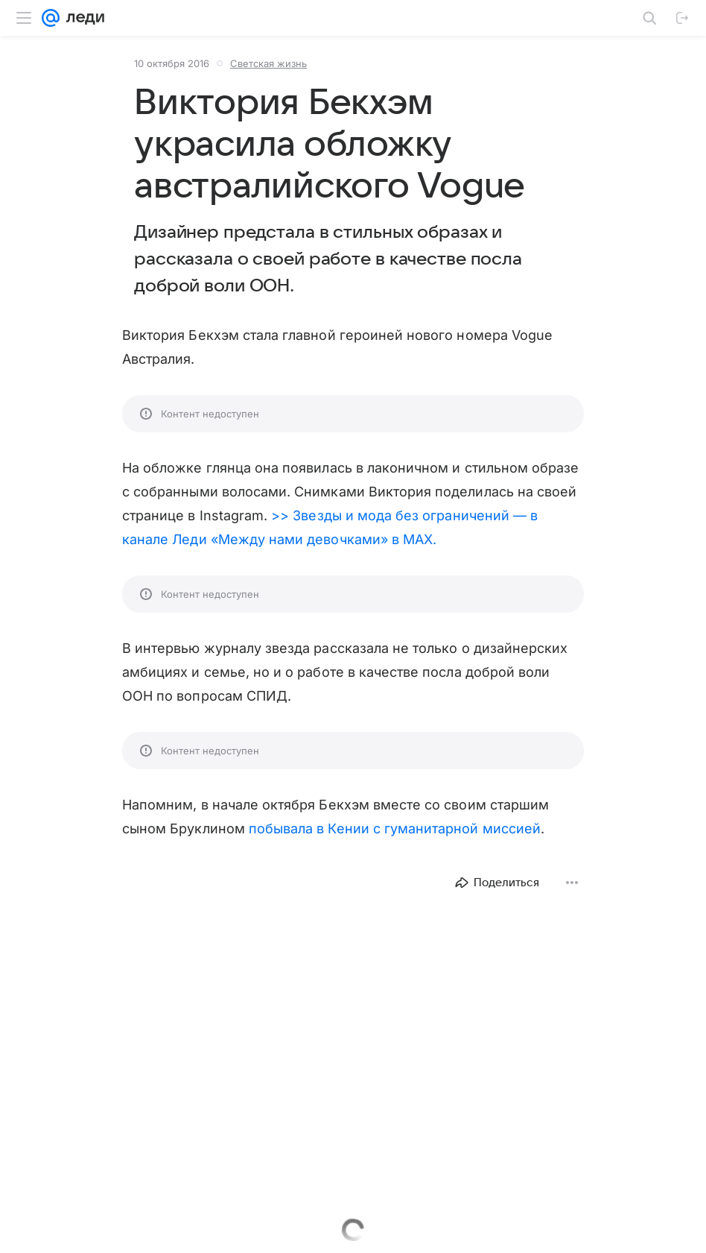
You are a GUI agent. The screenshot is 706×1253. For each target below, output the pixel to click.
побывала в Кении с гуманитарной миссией (395, 828)
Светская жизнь (268, 63)
